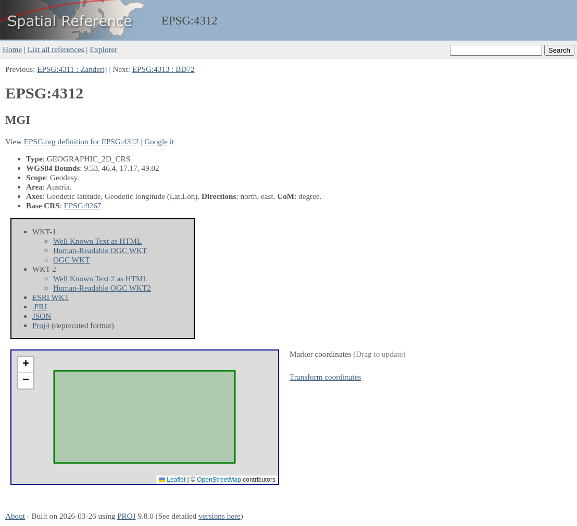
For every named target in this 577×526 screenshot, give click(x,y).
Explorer (103, 49)
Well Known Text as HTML (97, 240)
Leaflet (172, 479)
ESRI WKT (50, 297)
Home (12, 49)
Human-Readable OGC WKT (100, 250)
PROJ (126, 515)
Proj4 (40, 325)
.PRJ (39, 306)
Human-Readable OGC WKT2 (102, 287)
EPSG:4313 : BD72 (163, 69)
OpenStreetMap (219, 479)
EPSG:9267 (83, 205)
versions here (219, 515)
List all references (56, 49)
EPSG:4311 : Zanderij (72, 69)
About (15, 515)
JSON (41, 315)
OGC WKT (71, 259)
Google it (159, 141)
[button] (25, 365)
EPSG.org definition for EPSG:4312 (81, 141)
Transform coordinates (325, 376)
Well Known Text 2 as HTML (100, 278)
